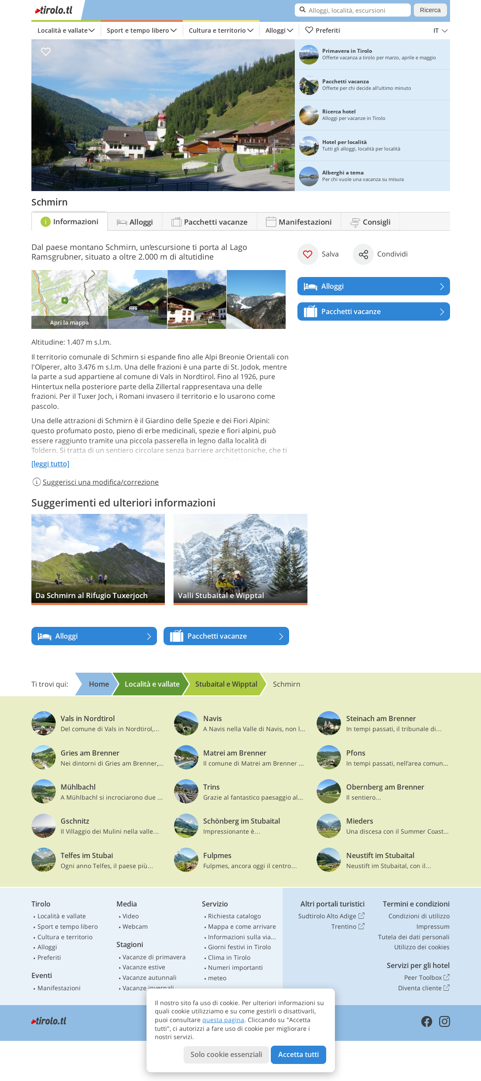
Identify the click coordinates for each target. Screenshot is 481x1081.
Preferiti (322, 30)
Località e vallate (63, 30)
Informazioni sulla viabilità (243, 937)
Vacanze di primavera (154, 957)
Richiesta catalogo (234, 916)
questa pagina (223, 1020)
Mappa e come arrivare (242, 926)
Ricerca (430, 10)
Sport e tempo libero (138, 30)
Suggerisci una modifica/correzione (95, 482)
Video (131, 916)
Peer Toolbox (427, 977)
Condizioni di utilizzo (419, 916)
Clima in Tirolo (229, 957)
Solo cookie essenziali (226, 1054)
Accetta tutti (298, 1054)
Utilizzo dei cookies (422, 947)
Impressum (433, 926)
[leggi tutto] (50, 464)
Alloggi (276, 30)
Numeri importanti (235, 967)
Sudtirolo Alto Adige (331, 916)
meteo (217, 978)
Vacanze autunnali (150, 977)
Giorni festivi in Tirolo (239, 947)
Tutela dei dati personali (414, 937)
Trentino (347, 926)
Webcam (135, 926)
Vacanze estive (144, 967)
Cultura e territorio (217, 30)
